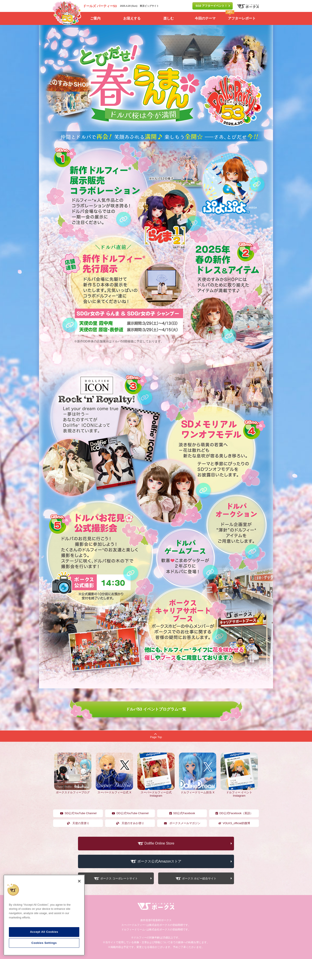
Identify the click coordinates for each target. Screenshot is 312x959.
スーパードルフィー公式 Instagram (156, 792)
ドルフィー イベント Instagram (239, 792)
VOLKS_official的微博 (234, 823)
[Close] (79, 881)
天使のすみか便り (130, 823)
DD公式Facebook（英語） (234, 813)
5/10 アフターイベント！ (211, 5)
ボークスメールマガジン (182, 823)
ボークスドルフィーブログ (72, 790)
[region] (44, 915)
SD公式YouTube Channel (78, 813)
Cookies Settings (44, 942)
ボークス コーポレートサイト (119, 878)
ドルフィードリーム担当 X (197, 790)
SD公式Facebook (182, 813)
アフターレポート (241, 16)
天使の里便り (78, 823)
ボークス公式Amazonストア (159, 861)
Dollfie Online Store (159, 843)
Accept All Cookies (44, 931)
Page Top (156, 736)
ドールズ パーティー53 (100, 6)
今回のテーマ (205, 18)
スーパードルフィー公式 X (114, 790)
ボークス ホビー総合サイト (199, 878)
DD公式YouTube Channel (130, 813)
